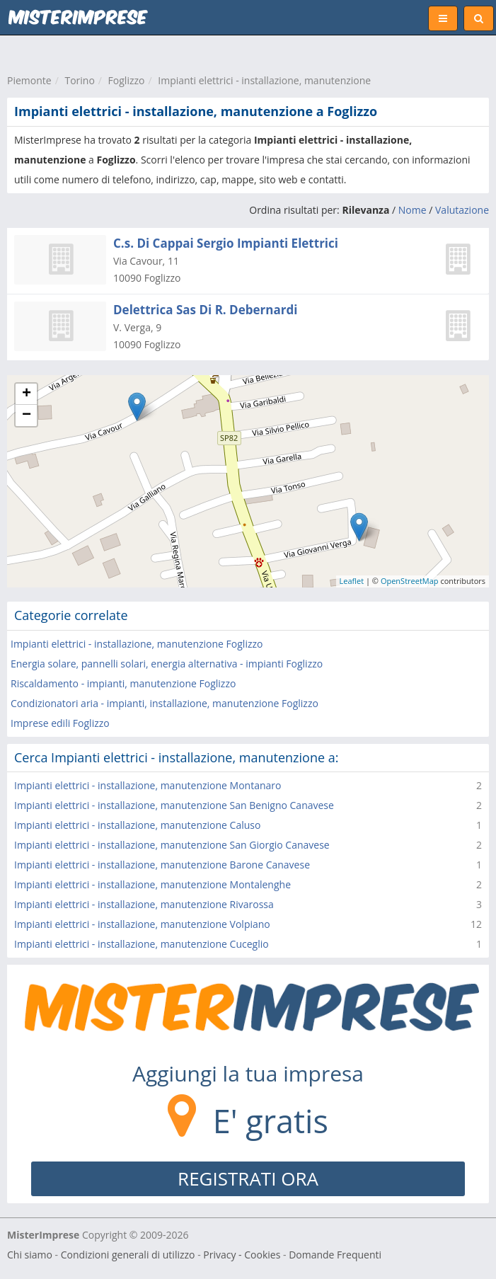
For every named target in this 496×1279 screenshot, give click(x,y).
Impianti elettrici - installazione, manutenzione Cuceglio (141, 944)
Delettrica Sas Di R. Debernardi (205, 310)
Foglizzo (126, 80)
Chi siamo (29, 1254)
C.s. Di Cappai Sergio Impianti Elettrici (225, 243)
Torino (79, 80)
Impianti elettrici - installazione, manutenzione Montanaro (147, 785)
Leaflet (352, 580)
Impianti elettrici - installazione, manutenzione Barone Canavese (162, 864)
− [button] (26, 415)
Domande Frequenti (335, 1254)
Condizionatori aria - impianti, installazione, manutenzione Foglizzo (164, 703)
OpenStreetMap (410, 580)
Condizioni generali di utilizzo (128, 1254)
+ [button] (26, 394)
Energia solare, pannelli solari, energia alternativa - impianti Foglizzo (167, 663)
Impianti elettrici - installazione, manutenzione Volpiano (142, 924)
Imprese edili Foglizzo (60, 723)
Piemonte (29, 80)
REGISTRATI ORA (248, 1178)
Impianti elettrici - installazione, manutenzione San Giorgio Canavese (172, 844)
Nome (412, 210)
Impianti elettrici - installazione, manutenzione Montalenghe (152, 884)
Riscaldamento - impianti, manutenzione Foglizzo (123, 683)
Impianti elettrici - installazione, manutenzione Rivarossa (144, 904)
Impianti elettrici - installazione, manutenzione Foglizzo (137, 643)
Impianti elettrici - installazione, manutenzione (264, 80)
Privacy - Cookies (241, 1254)
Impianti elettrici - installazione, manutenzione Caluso (137, 825)
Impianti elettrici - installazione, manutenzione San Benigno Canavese (174, 805)
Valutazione (462, 210)
